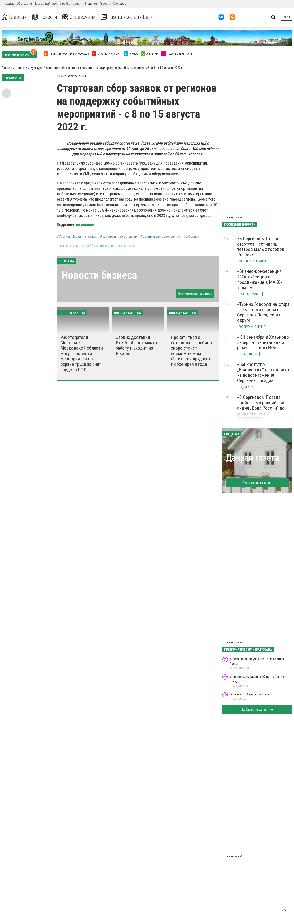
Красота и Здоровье (112, 3)
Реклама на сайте (234, 217)
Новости (44, 17)
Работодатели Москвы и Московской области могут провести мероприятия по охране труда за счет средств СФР (81, 353)
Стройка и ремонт (70, 3)
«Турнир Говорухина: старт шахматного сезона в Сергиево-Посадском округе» (263, 312)
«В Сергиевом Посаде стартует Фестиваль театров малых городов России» (260, 246)
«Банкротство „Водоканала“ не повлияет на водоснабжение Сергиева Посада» (263, 372)
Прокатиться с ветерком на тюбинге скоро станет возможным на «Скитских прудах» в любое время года (192, 351)
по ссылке (85, 224)
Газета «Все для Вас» (127, 17)
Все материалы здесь (195, 293)
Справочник (79, 17)
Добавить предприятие (257, 709)
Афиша (9, 3)
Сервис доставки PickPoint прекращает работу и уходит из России (137, 345)
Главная (14, 17)
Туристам (91, 3)
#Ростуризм (128, 237)
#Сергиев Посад (69, 237)
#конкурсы (108, 237)
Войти (286, 16)
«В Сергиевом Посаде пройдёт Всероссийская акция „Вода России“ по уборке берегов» (261, 405)
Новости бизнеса (99, 275)
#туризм (90, 237)
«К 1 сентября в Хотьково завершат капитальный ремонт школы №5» (263, 342)
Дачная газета (252, 457)
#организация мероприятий (160, 237)
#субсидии (191, 237)
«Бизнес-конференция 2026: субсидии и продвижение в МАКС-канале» (259, 279)
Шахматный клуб (46, 3)
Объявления (25, 3)
